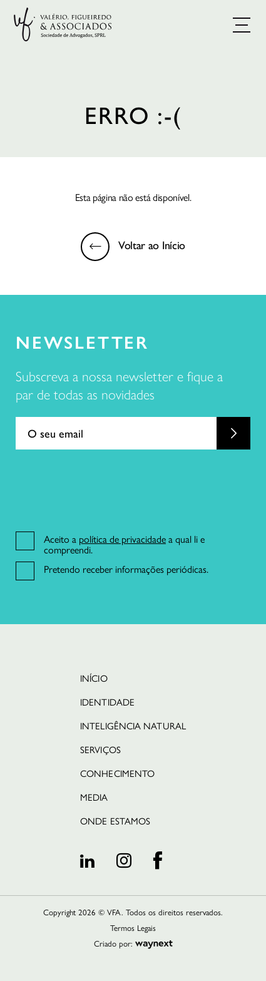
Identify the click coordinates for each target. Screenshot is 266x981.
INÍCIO (94, 677)
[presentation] (111, 489)
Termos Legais (133, 927)
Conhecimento (117, 772)
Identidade (107, 701)
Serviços (100, 749)
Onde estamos (115, 820)
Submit (233, 433)
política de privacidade (122, 539)
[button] (241, 25)
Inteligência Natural (133, 725)
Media (94, 796)
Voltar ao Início (151, 244)
